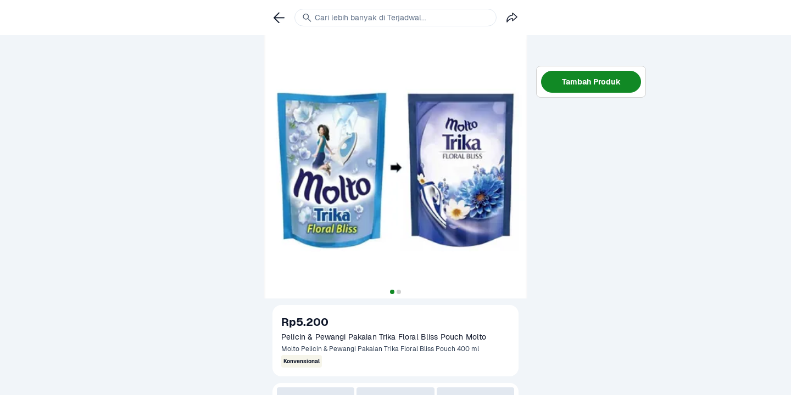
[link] (279, 17)
